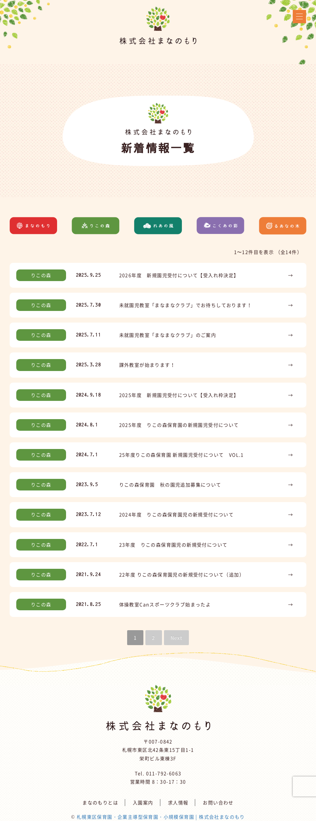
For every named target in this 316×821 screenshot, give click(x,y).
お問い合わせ (218, 802)
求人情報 (178, 802)
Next (177, 637)
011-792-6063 (164, 773)
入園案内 (143, 802)
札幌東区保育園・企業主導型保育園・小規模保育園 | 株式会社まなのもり (161, 816)
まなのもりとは (100, 802)
